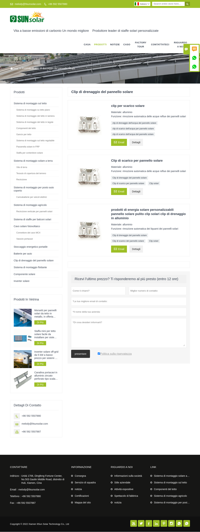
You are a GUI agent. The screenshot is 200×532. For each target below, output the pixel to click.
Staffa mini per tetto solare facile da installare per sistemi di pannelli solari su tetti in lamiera (45, 334)
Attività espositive (123, 489)
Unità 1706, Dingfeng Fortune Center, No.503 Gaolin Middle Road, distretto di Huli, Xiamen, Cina (42, 479)
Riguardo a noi (180, 44)
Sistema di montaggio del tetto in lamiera (35, 116)
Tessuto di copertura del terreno (31, 173)
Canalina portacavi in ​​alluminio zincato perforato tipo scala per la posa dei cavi (46, 376)
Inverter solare (21, 281)
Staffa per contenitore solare (29, 153)
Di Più (40, 322)
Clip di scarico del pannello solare (128, 241)
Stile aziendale (122, 482)
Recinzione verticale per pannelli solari (34, 211)
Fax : (12, 503)
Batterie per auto (23, 253)
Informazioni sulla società (128, 476)
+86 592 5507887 (31, 431)
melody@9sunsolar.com (28, 4)
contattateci (160, 44)
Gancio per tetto (23, 134)
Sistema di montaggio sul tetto (30, 103)
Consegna (80, 476)
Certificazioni (82, 496)
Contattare (18, 467)
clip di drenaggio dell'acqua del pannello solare (134, 123)
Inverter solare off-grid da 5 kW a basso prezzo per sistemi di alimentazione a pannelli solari (46, 355)
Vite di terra (21, 167)
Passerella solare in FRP (28, 147)
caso (126, 44)
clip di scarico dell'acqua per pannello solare (133, 128)
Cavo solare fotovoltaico (27, 226)
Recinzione (21, 179)
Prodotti (100, 44)
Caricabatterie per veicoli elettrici (31, 197)
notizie (115, 44)
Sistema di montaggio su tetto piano (33, 110)
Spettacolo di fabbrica (126, 496)
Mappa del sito (83, 502)
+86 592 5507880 (57, 4)
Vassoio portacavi (24, 239)
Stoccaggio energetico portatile (31, 246)
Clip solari (154, 183)
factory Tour (140, 44)
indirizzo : (15, 476)
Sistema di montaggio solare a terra (33, 160)
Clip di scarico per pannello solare (128, 183)
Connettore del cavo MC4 (28, 233)
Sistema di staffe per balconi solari (32, 219)
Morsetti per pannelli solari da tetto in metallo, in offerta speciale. (45, 313)
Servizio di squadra (85, 482)
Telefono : (15, 496)
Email (119, 142)
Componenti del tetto (26, 128)
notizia (78, 489)
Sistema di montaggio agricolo (30, 205)
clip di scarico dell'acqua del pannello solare (133, 134)
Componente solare (24, 274)
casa (87, 44)
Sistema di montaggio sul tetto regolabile (35, 140)
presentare (80, 353)
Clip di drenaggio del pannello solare (129, 178)
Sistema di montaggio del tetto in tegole (34, 122)
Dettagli (136, 142)
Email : (14, 489)
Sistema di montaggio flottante (30, 267)
